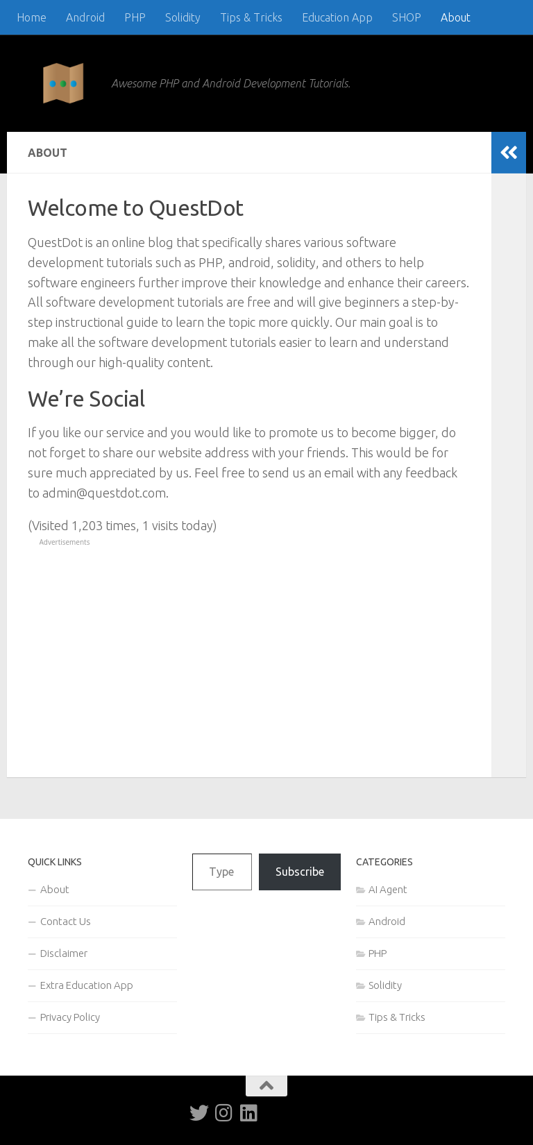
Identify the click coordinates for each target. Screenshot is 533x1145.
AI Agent (388, 889)
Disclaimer (63, 953)
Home (31, 17)
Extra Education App (86, 985)
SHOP (406, 17)
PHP (135, 17)
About (456, 17)
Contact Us (65, 921)
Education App (337, 17)
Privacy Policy (70, 1017)
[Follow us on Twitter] (199, 1113)
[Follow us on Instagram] (224, 1113)
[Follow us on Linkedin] (249, 1113)
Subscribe (300, 871)
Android (85, 17)
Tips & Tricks (251, 17)
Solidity (183, 17)
